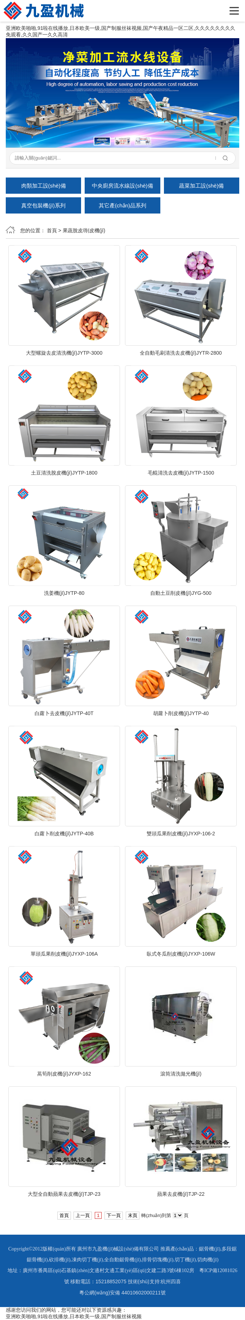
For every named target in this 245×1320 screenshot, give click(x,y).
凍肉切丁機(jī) (87, 1259)
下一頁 (114, 1215)
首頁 (52, 230)
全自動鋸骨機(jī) (122, 1259)
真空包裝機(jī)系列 (43, 205)
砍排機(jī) (59, 1259)
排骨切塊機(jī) (157, 1259)
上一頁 (83, 1215)
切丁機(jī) (185, 1259)
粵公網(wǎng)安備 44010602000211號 (122, 1293)
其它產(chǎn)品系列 (122, 205)
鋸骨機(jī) (209, 1249)
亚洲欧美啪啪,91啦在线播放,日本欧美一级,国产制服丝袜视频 (74, 1316)
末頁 (132, 1215)
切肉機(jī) (207, 1259)
